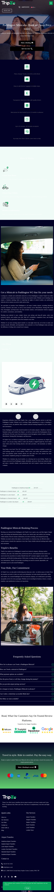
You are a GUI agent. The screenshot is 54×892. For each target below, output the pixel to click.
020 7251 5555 (27, 49)
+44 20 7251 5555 (8, 863)
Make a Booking (27, 43)
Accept (27, 888)
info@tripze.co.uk (8, 867)
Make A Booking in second (27, 767)
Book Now (7, 10)
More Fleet (6, 351)
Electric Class (9, 409)
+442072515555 (25, 7)
